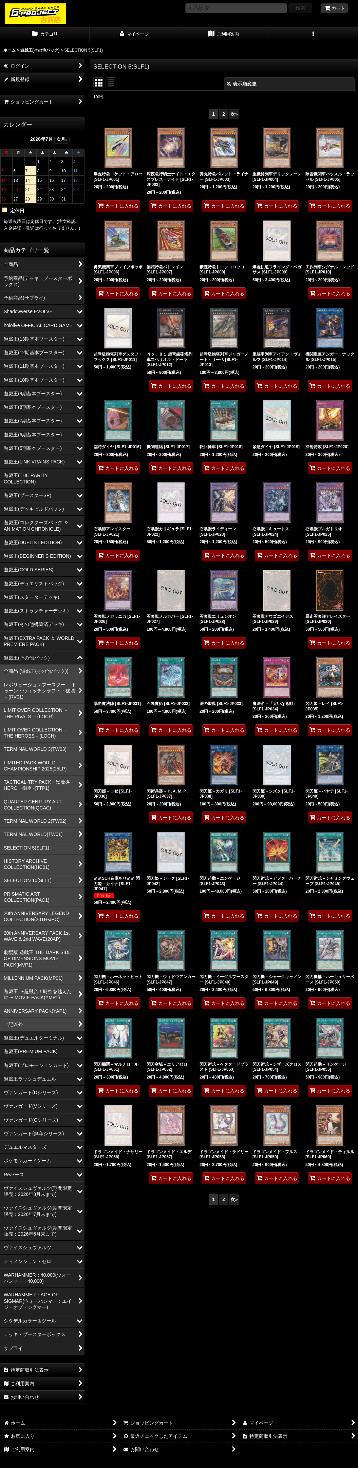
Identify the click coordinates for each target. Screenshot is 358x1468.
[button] (313, 34)
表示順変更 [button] (242, 84)
